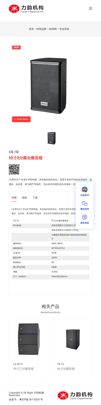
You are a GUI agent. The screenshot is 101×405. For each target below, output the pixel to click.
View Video (21, 119)
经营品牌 (41, 29)
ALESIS (53, 29)
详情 (14, 197)
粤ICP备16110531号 (31, 399)
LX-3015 (19, 365)
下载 (35, 197)
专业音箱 (64, 29)
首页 (31, 29)
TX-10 (60, 365)
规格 (24, 197)
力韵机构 (39, 392)
